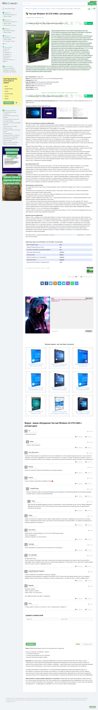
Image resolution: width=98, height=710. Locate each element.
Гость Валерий (33, 555)
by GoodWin (6, 54)
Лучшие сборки (7, 16)
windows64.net (21, 698)
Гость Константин (34, 452)
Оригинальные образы (9, 30)
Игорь (31, 441)
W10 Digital (87, 48)
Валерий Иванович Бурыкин (36, 571)
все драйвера (63, 181)
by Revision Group (7, 59)
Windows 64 (28, 8)
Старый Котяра (34, 488)
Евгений (31, 466)
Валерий (31, 585)
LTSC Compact (77, 139)
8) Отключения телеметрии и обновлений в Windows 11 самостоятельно (11, 138)
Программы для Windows (9, 72)
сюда (13, 701)
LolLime (31, 477)
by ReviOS (5, 58)
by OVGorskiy (6, 56)
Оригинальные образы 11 (10, 14)
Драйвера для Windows (9, 70)
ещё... (5, 43)
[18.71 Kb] (47, 23)
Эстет (30, 603)
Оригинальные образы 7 (9, 37)
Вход (6, 8)
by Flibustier (6, 52)
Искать (92, 3)
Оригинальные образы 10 (10, 21)
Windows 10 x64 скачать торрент (41, 8)
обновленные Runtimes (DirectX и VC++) (65, 235)
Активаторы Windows (9, 68)
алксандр (31, 544)
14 (76, 276)
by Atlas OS (6, 49)
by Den (5, 50)
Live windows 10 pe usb (9, 25)
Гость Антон (32, 529)
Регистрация (12, 8)
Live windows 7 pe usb (9, 41)
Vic (29, 430)
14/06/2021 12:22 (40, 17)
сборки (53, 8)
